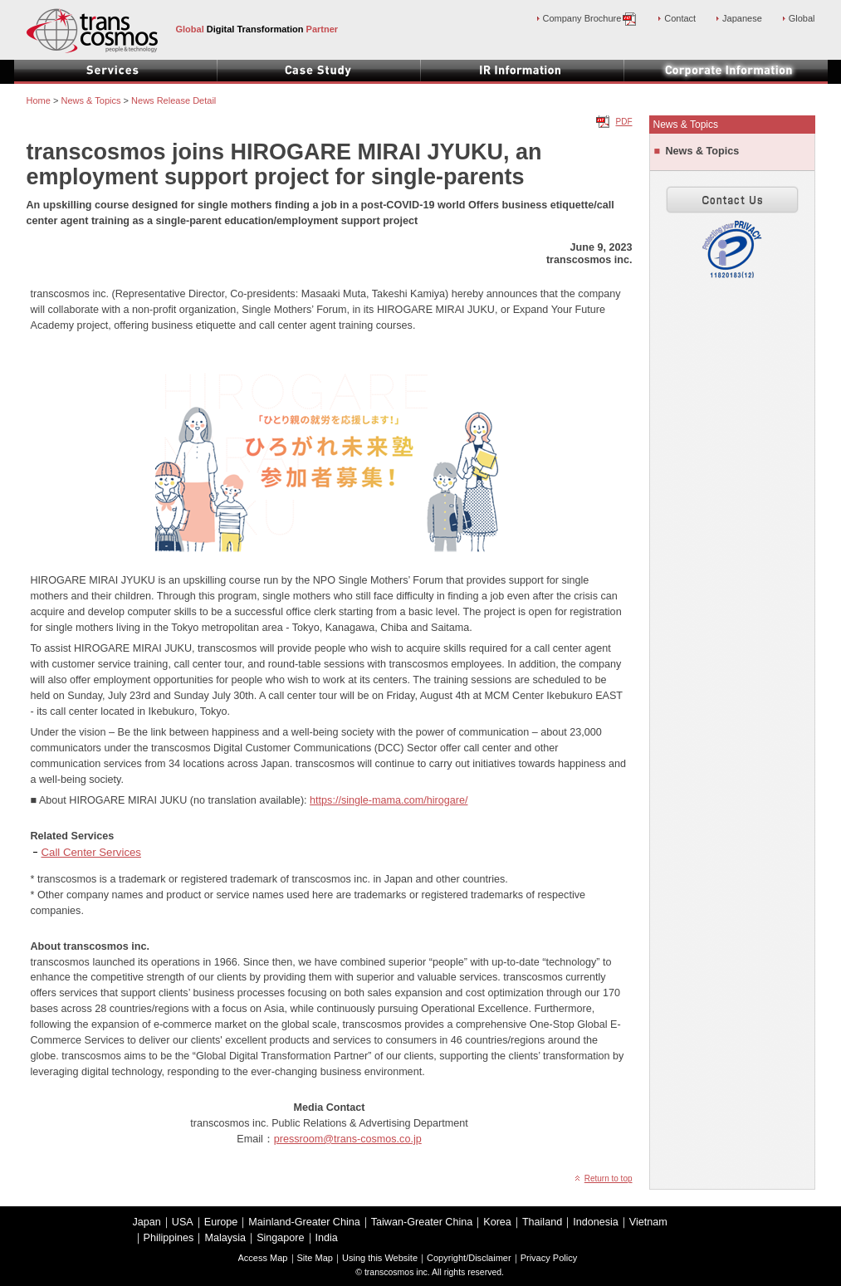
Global (802, 18)
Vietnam (648, 1222)
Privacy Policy (549, 1258)
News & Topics (703, 151)
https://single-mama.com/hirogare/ (388, 800)
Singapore (280, 1238)
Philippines (169, 1238)
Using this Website (380, 1258)
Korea (497, 1222)
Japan (147, 1222)
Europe (221, 1222)
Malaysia (225, 1238)
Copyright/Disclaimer (469, 1258)
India (326, 1238)
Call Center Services (91, 852)
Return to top (608, 1178)
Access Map (263, 1258)
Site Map (315, 1258)
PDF (624, 121)
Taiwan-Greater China (422, 1222)
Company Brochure (590, 18)
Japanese (742, 18)
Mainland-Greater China (303, 1222)
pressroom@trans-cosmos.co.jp (348, 1139)
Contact (680, 18)
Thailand (542, 1222)
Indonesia (596, 1222)
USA (182, 1222)
